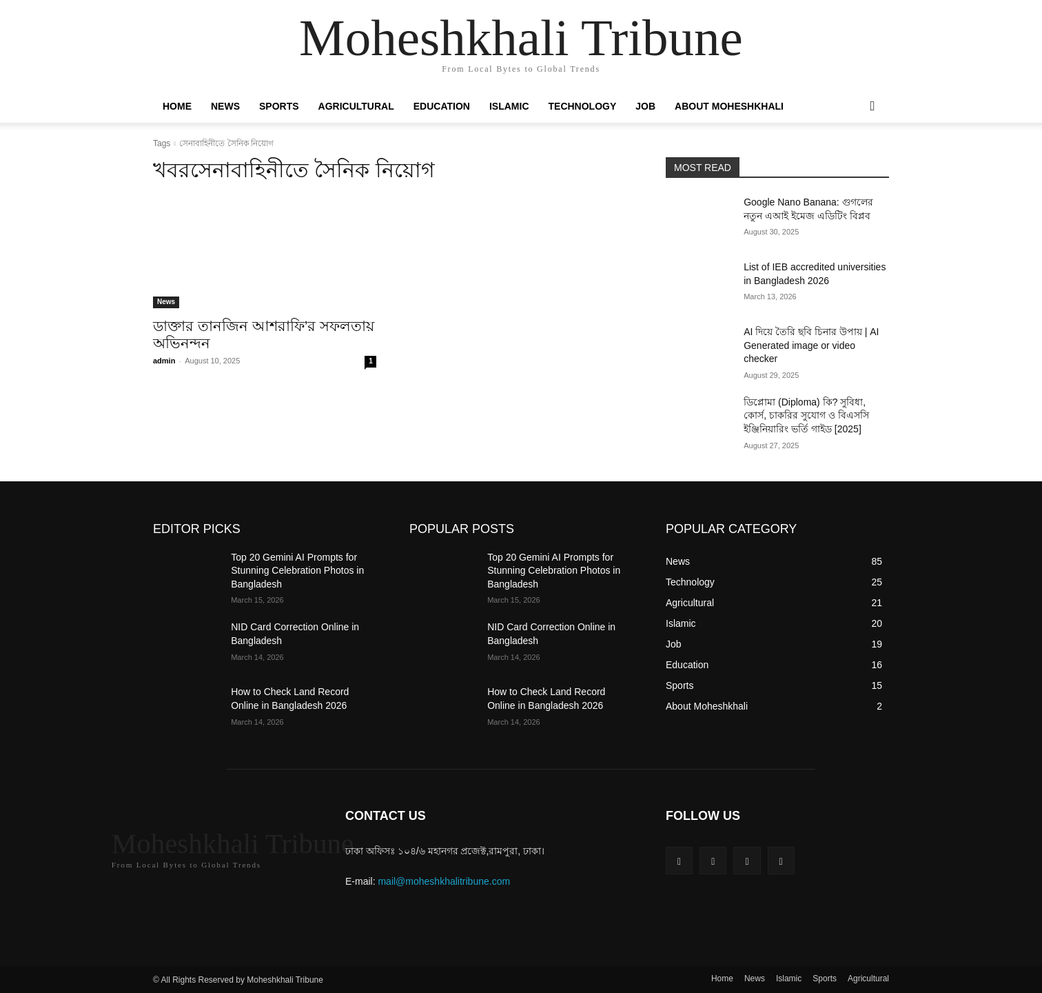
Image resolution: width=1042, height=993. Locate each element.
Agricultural (356, 106)
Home (177, 106)
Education (441, 106)
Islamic (509, 106)
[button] (872, 106)
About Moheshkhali (729, 106)
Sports (279, 106)
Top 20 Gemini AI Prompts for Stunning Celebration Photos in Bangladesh (297, 571)
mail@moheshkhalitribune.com (444, 881)
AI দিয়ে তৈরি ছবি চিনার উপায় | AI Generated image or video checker (811, 345)
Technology (583, 106)
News (225, 106)
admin (164, 361)
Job (645, 106)
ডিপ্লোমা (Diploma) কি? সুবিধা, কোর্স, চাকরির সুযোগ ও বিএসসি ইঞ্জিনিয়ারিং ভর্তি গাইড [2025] (806, 415)
